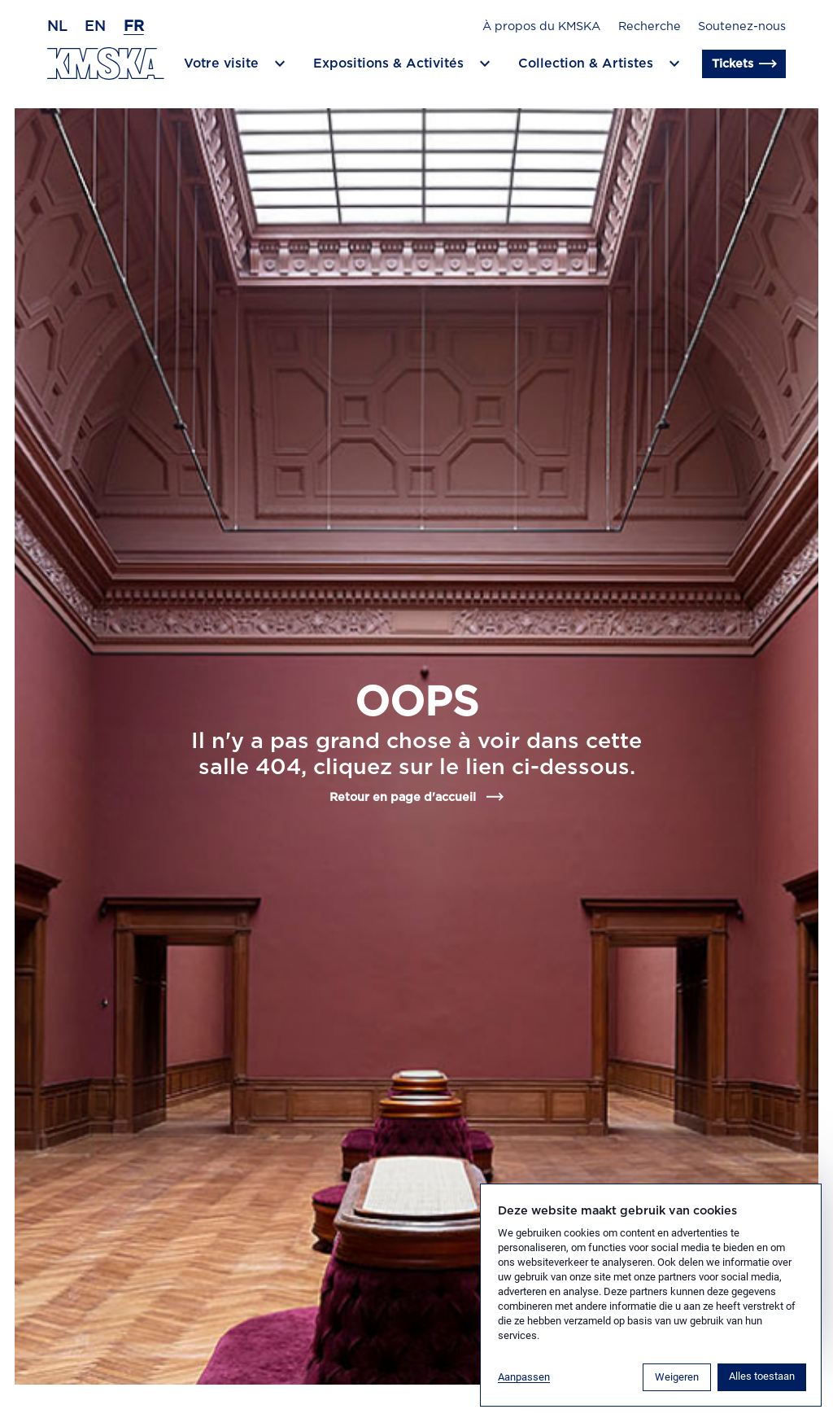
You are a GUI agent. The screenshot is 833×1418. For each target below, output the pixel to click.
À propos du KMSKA (541, 26)
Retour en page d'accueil (416, 797)
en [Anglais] (95, 27)
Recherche (649, 26)
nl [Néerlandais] (57, 27)
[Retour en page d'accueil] (105, 63)
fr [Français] (134, 27)
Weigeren (677, 1377)
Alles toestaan (762, 1376)
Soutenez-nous (742, 26)
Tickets (744, 64)
